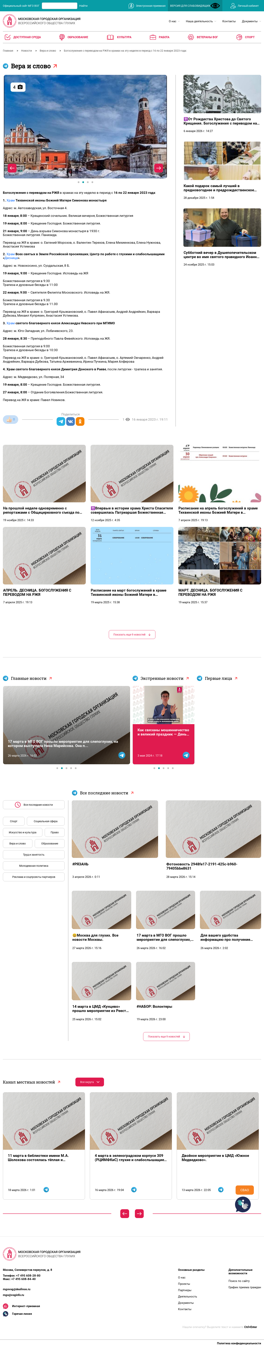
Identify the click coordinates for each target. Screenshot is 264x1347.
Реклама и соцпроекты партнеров (33, 876)
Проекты (184, 1284)
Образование (49, 843)
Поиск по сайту (239, 1281)
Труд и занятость (34, 854)
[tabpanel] (85, 126)
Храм (11, 200)
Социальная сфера (46, 821)
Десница (11, 258)
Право (55, 832)
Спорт (13, 821)
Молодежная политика (33, 865)
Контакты (184, 1309)
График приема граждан (245, 1287)
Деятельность (187, 1296)
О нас (182, 1277)
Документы (186, 1303)
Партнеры (184, 1290)
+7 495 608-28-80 (28, 1275)
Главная (8, 50)
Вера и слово (48, 50)
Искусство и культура (22, 832)
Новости (26, 50)
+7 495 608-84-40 (23, 1279)
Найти (83, 5)
